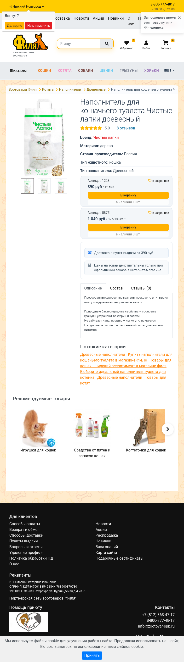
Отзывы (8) (141, 288)
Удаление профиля (26, 552)
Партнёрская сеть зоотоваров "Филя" (42, 598)
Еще (168, 70)
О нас (131, 21)
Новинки (116, 18)
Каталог (18, 70)
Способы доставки (26, 535)
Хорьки (151, 70)
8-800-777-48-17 (161, 620)
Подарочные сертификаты (120, 558)
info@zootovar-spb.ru (156, 626)
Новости (81, 18)
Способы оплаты (24, 524)
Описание (93, 288)
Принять (92, 655)
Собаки (85, 70)
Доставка (61, 18)
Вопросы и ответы (26, 547)
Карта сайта (106, 552)
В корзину (128, 195)
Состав (116, 288)
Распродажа (107, 535)
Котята (65, 70)
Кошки (44, 70)
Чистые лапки (106, 137)
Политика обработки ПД (31, 558)
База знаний (107, 547)
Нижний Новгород (28, 6)
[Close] (179, 18)
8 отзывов (126, 128)
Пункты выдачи (23, 541)
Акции (98, 18)
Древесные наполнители (102, 354)
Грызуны (129, 70)
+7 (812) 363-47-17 (158, 614)
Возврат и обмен (24, 529)
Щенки (106, 70)
